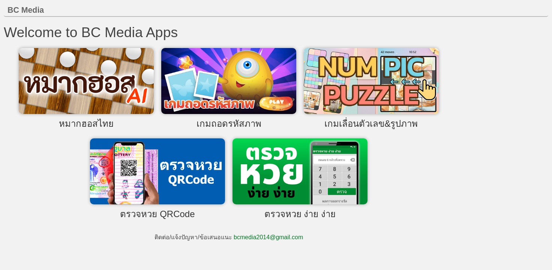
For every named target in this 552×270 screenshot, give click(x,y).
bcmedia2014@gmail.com (268, 237)
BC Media (26, 10)
